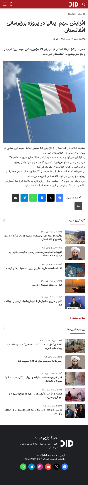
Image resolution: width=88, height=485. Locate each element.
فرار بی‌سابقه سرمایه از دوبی (47, 285)
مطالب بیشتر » (77, 318)
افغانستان (71, 14)
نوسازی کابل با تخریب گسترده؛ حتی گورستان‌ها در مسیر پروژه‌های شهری (33, 346)
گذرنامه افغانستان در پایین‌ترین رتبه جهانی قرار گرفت (34, 269)
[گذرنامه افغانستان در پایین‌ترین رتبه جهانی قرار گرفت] (75, 270)
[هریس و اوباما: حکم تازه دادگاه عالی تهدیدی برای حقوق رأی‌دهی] (75, 411)
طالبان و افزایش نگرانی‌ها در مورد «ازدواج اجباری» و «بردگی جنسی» (35, 395)
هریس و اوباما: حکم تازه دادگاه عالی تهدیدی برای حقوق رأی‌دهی (33, 411)
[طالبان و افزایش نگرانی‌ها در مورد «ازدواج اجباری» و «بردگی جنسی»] (75, 395)
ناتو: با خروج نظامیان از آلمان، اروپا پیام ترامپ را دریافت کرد (33, 303)
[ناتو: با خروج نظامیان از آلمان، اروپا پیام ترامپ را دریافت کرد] (75, 302)
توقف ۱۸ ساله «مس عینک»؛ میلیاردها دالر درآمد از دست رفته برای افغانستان (33, 237)
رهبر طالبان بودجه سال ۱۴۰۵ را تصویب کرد (40, 361)
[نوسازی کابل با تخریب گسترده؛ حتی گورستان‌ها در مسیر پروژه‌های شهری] (75, 346)
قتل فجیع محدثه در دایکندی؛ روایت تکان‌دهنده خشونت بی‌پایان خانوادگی (32, 379)
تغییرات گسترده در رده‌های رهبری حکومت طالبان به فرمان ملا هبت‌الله (35, 254)
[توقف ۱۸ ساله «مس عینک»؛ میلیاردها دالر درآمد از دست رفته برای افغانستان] (75, 237)
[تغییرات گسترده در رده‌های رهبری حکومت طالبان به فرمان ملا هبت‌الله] (75, 253)
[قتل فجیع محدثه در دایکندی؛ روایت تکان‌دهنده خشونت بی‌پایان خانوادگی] (75, 378)
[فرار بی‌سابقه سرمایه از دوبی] (75, 286)
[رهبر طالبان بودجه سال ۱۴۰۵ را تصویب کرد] (75, 362)
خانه (81, 14)
